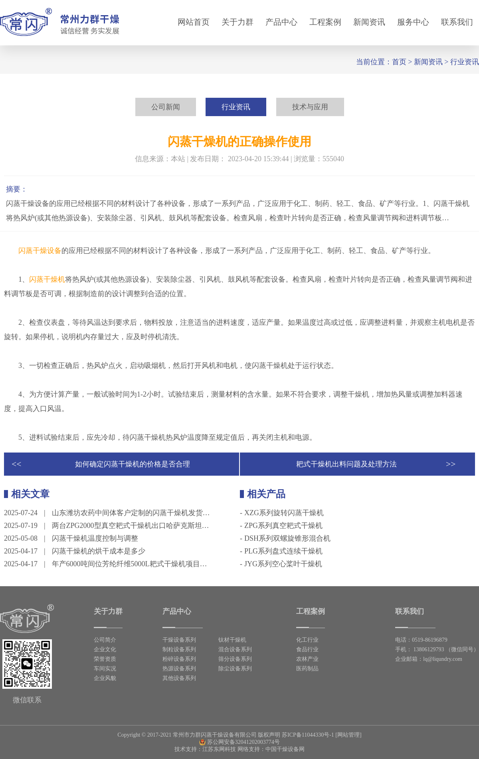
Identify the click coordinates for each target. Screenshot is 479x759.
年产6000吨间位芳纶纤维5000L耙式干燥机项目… (129, 564)
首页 (399, 62)
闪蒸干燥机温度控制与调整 (95, 538)
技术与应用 (310, 107)
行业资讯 (464, 62)
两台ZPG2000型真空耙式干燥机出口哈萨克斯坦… (130, 526)
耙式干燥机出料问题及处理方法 (346, 464)
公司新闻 (165, 107)
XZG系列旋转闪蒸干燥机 (284, 513)
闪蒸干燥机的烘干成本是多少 (98, 551)
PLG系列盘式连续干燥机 (283, 551)
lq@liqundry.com (442, 659)
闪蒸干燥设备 (39, 251)
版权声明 (269, 735)
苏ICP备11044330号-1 (308, 735)
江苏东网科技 (219, 749)
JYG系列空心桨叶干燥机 (283, 564)
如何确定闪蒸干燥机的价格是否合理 (132, 464)
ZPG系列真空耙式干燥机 (283, 526)
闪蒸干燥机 (47, 279)
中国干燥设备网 (285, 749)
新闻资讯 (428, 62)
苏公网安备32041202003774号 (239, 742)
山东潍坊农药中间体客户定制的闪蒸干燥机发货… (131, 513)
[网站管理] (348, 735)
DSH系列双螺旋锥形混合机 (287, 538)
